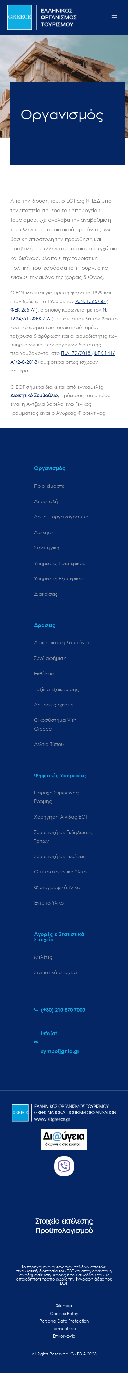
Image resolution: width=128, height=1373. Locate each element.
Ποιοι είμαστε (49, 485)
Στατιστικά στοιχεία (55, 972)
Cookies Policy (64, 1313)
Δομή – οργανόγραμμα (61, 516)
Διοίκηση (44, 532)
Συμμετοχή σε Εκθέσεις (60, 856)
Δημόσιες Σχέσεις (53, 704)
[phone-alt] (59, 1009)
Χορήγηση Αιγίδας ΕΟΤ (60, 816)
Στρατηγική (46, 547)
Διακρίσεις (46, 594)
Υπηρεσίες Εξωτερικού (59, 578)
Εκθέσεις (44, 673)
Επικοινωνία (64, 1336)
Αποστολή (46, 501)
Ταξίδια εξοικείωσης (56, 689)
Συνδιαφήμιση (50, 658)
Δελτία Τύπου (49, 744)
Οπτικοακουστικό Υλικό (60, 871)
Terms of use (64, 1328)
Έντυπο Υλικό (49, 902)
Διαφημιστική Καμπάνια (61, 642)
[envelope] (64, 1042)
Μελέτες (43, 957)
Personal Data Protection (64, 1321)
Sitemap (64, 1306)
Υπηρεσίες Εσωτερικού (59, 563)
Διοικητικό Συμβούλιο (34, 395)
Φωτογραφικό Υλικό (57, 887)
